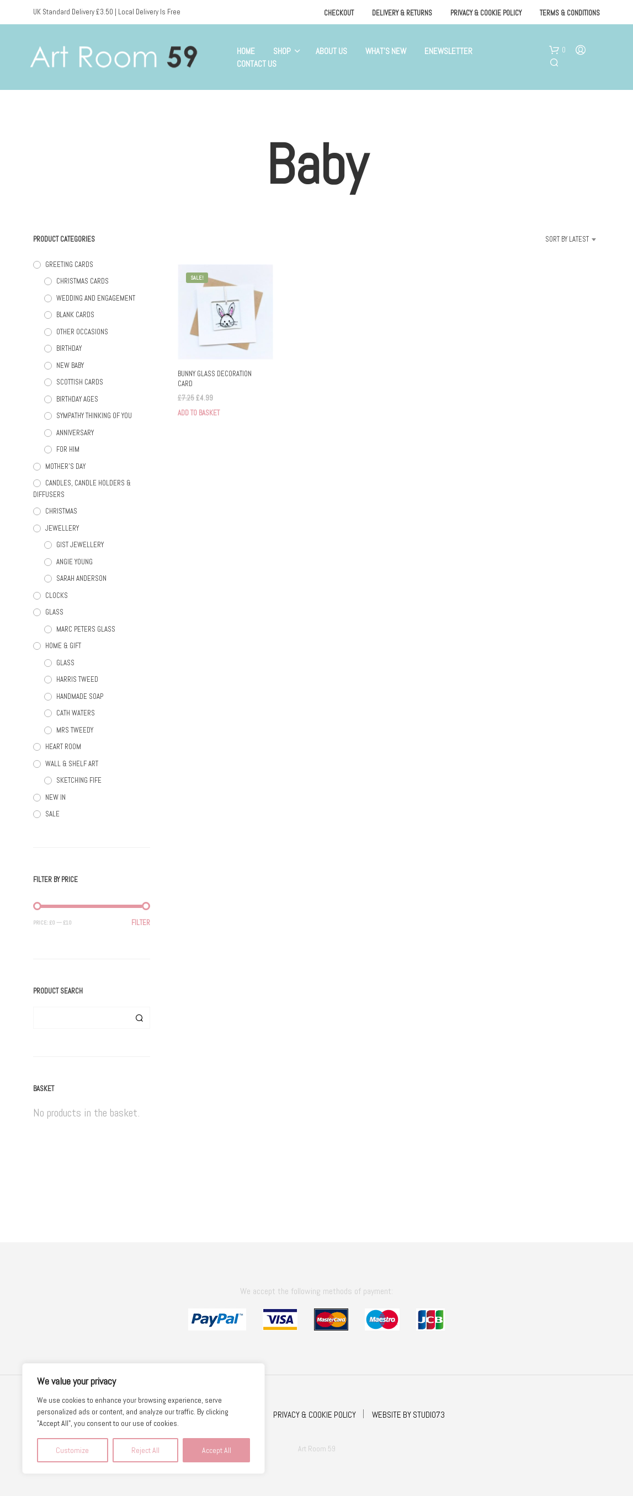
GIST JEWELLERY (80, 544)
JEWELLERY (62, 528)
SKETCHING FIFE (79, 780)
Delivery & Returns (402, 13)
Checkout (339, 13)
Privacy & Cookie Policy (486, 13)
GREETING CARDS (69, 264)
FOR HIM (67, 449)
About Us (331, 51)
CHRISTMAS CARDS (82, 281)
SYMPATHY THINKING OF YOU (94, 415)
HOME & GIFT (63, 645)
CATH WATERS (75, 713)
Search (139, 1018)
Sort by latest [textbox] (567, 239)
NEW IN (55, 797)
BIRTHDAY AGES (77, 399)
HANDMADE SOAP (79, 696)
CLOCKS (56, 595)
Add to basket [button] (199, 413)
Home (246, 51)
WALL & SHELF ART (71, 763)
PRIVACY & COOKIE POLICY (314, 1414)
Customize (72, 1450)
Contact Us (256, 63)
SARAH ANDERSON (81, 578)
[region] (143, 1418)
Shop (282, 51)
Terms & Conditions (570, 13)
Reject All (145, 1450)
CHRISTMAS (61, 511)
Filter (140, 922)
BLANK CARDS (75, 314)
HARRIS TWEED (77, 679)
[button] (557, 50)
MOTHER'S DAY (65, 466)
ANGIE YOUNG (74, 562)
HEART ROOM (63, 746)
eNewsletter (448, 51)
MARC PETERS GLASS (85, 629)
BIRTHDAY (69, 348)
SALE (52, 814)
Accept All (216, 1450)
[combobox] (553, 239)
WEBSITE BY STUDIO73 (408, 1414)
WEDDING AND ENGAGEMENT (95, 298)
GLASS (54, 612)
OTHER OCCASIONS (82, 331)
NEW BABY (70, 365)
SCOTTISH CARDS (79, 382)
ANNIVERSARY (75, 432)
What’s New (385, 51)
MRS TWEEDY (74, 730)
